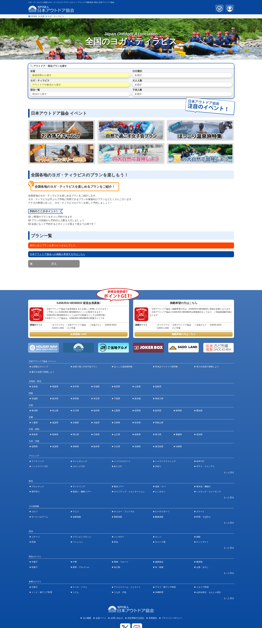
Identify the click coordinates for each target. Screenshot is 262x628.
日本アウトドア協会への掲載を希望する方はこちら (57, 254)
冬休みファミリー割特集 (166, 366)
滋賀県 (55, 422)
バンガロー (119, 537)
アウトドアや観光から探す (46, 84)
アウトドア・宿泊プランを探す (50, 66)
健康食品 (159, 562)
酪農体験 (159, 517)
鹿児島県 (159, 446)
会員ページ (101, 618)
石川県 (76, 410)
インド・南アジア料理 (42, 592)
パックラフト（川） (40, 466)
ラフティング (38, 461)
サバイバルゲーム (40, 517)
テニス (76, 511)
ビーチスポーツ (162, 511)
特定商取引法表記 (136, 618)
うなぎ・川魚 (120, 592)
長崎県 (76, 446)
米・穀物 (159, 567)
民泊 (116, 542)
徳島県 (138, 434)
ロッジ (158, 537)
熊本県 (96, 446)
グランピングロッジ (82, 537)
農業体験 (118, 517)
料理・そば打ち (203, 517)
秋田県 (117, 386)
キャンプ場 (160, 542)
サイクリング (79, 486)
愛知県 (199, 410)
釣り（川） (118, 466)
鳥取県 (35, 434)
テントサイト (202, 542)
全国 (42, 16)
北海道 (35, 386)
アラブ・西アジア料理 (165, 587)
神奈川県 (159, 398)
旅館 (198, 537)
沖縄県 (179, 446)
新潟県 (35, 410)
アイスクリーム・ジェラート (127, 587)
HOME (34, 16)
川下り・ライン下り (205, 466)
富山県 (55, 410)
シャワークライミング (165, 461)
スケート (200, 511)
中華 (75, 562)
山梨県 (117, 410)
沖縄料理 (159, 592)
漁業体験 (77, 517)
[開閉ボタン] (227, 472)
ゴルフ (35, 511)
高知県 (199, 434)
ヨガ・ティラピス (56, 16)
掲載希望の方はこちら (184, 334)
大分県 (117, 446)
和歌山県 (159, 422)
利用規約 (153, 618)
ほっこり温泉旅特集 (123, 366)
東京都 (138, 398)
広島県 (96, 434)
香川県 (158, 434)
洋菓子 (35, 562)
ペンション (78, 542)
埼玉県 (96, 398)
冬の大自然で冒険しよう (207, 366)
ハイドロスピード (122, 461)
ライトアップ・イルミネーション (129, 491)
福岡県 (35, 446)
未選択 (138, 75)
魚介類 (117, 567)
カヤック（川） (79, 466)
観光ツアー (119, 486)
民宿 (34, 542)
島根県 (55, 434)
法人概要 (87, 618)
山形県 (138, 386)
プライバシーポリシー (172, 618)
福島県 (158, 386)
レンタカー (160, 491)
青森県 (55, 386)
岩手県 (76, 386)
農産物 (199, 562)
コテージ (36, 537)
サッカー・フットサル (124, 511)
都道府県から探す (41, 75)
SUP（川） (200, 461)
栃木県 (55, 398)
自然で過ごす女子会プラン (85, 366)
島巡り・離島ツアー (82, 491)
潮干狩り (36, 491)
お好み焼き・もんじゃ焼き (208, 592)
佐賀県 (55, 446)
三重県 (35, 422)
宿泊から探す (39, 94)
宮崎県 (138, 446)
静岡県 (179, 410)
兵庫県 (117, 422)
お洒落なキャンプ (40, 366)
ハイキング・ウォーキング (208, 491)
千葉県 (117, 398)
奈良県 (138, 422)
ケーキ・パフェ (80, 587)
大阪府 (96, 422)
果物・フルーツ (121, 562)
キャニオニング (80, 461)
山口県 (117, 434)
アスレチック (38, 486)
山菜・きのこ (202, 567)
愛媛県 (179, 434)
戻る (54, 263)
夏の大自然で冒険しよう (43, 372)
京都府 (76, 422)
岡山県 (76, 434)
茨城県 (35, 398)
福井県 (96, 410)
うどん (76, 592)
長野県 (138, 410)
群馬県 (76, 398)
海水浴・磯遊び (203, 486)
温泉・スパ (160, 486)
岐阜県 (158, 410)
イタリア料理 (202, 587)
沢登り (158, 466)
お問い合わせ (117, 618)
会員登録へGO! (78, 334)
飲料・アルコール (81, 567)
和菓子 (35, 567)
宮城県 (96, 386)
